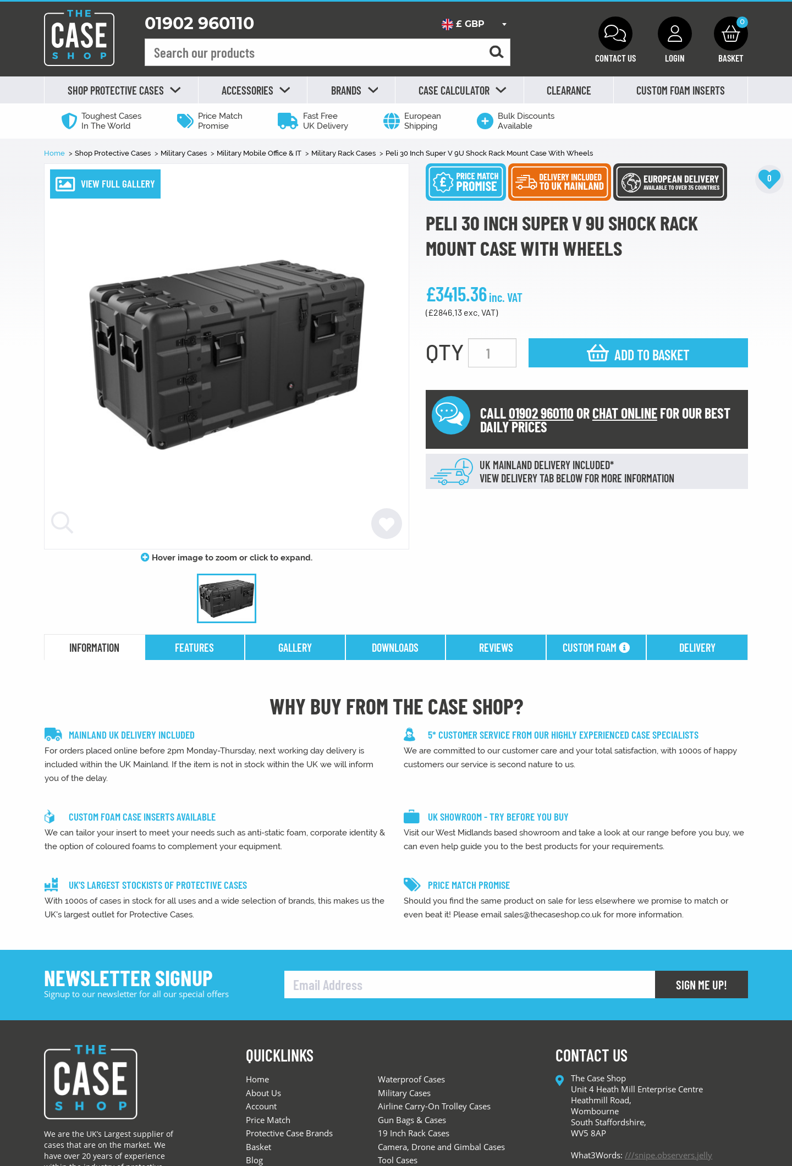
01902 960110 (199, 23)
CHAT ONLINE (624, 412)
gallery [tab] (295, 647)
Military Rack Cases (344, 153)
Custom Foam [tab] (596, 647)
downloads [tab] (395, 647)
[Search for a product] (497, 52)
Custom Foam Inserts (680, 90)
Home (55, 153)
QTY (445, 351)
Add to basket (652, 354)
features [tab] (194, 647)
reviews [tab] (496, 647)
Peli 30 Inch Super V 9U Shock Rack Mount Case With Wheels (489, 153)
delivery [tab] (697, 647)
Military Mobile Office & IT (260, 153)
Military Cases (184, 153)
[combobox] (473, 24)
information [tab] (94, 647)
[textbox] (473, 24)
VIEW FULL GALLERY (118, 183)
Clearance (569, 90)
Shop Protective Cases (113, 153)
